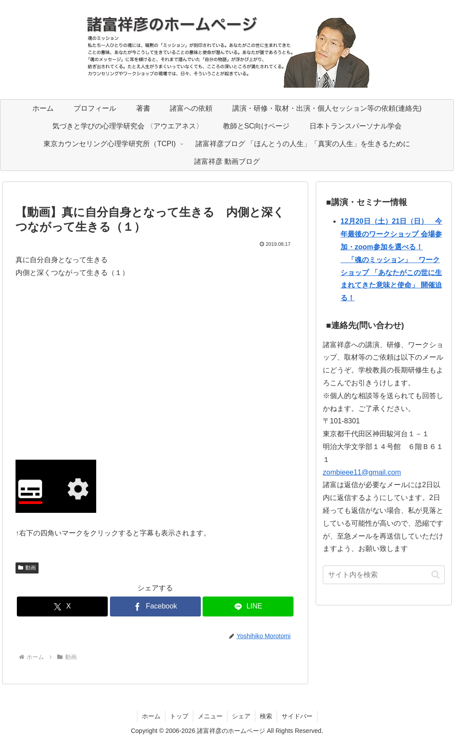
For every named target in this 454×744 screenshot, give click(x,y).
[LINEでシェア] (248, 606)
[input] (383, 575)
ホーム (151, 716)
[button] (435, 575)
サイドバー (297, 716)
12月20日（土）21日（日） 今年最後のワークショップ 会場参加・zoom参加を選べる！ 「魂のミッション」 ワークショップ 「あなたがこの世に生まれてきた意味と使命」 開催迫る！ (391, 259)
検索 (266, 716)
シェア (241, 716)
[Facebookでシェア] (155, 606)
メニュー (210, 716)
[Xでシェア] (62, 606)
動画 (27, 568)
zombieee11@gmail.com (362, 472)
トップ (179, 716)
